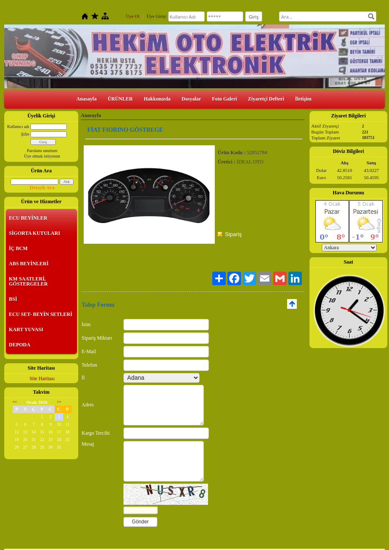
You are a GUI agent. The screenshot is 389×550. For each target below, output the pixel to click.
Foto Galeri (224, 99)
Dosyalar (191, 99)
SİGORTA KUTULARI (34, 233)
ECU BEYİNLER (28, 218)
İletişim (303, 99)
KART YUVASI (26, 329)
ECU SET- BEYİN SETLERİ (40, 314)
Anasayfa (87, 99)
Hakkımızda (157, 99)
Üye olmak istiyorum (42, 156)
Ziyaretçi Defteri (266, 99)
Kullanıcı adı (18, 126)
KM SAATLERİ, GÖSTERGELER (28, 281)
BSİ (13, 299)
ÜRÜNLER (120, 99)
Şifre (25, 134)
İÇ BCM (18, 248)
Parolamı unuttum (42, 150)
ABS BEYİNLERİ (29, 264)
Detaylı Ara (42, 188)
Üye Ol (133, 16)
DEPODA (19, 345)
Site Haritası (42, 378)
